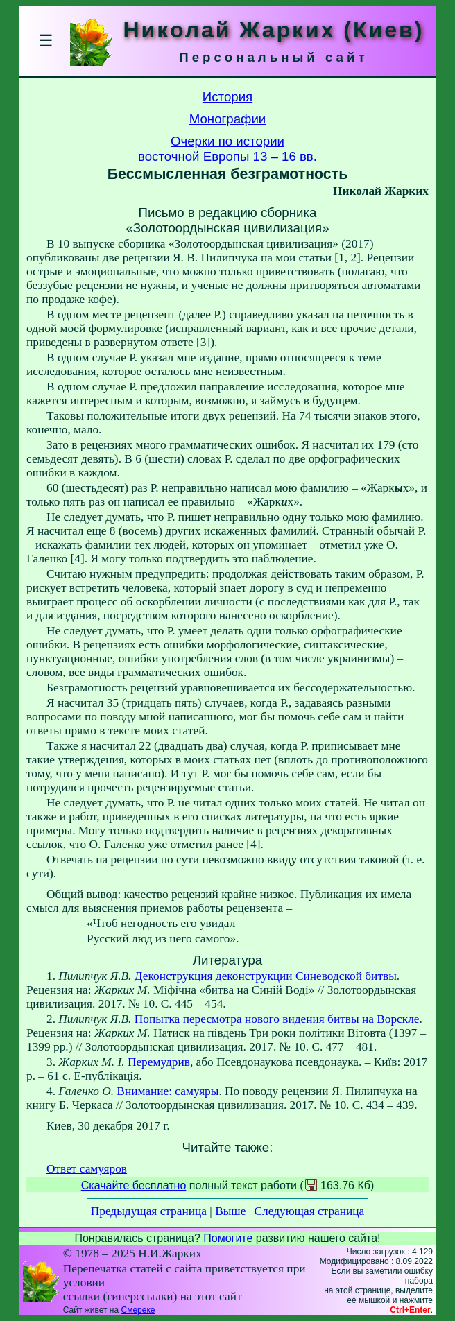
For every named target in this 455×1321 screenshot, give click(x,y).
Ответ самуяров (86, 1168)
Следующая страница (310, 1211)
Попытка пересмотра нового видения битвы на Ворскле (277, 1019)
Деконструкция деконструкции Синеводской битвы (266, 976)
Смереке (138, 1310)
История (227, 96)
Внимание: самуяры (167, 1091)
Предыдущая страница (149, 1211)
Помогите (227, 1238)
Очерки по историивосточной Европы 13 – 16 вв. (227, 149)
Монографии (227, 119)
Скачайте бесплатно (134, 1185)
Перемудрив (159, 1062)
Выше (230, 1211)
